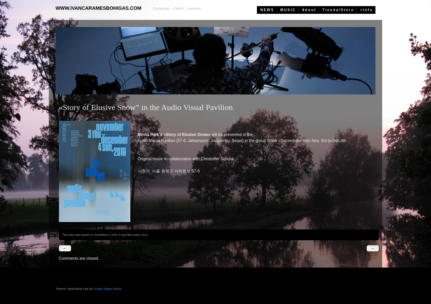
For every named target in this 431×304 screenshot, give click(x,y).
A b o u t (309, 10)
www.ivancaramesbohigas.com (98, 8)
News (144, 235)
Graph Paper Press (107, 289)
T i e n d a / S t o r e (338, 10)
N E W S (266, 10)
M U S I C (287, 10)
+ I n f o (366, 10)
